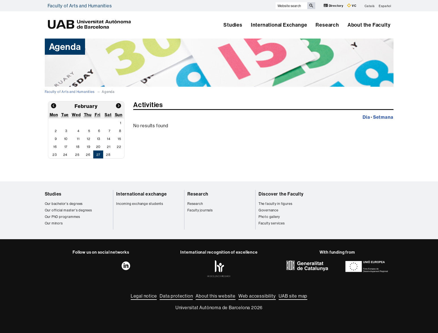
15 (119, 139)
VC (352, 5)
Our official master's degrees (68, 210)
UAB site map (293, 296)
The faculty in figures (276, 204)
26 (88, 154)
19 (88, 147)
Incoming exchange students (139, 204)
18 (78, 147)
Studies (232, 25)
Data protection (176, 296)
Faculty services (272, 223)
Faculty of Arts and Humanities (80, 6)
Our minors (54, 223)
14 (109, 139)
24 (65, 154)
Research (327, 25)
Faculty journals (200, 210)
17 (66, 147)
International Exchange (279, 25)
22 (119, 147)
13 (99, 139)
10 (66, 139)
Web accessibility (257, 296)
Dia (366, 117)
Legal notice (144, 296)
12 (88, 139)
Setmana (383, 117)
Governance (268, 210)
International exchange (141, 194)
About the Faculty (369, 25)
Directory (334, 5)
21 (109, 147)
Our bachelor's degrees (64, 204)
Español (385, 6)
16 (55, 147)
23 (54, 154)
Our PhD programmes (62, 217)
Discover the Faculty (281, 194)
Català (370, 6)
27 (98, 154)
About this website (215, 296)
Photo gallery (269, 217)
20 (98, 147)
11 (78, 139)
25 (77, 154)
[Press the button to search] (311, 5)
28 (108, 154)
